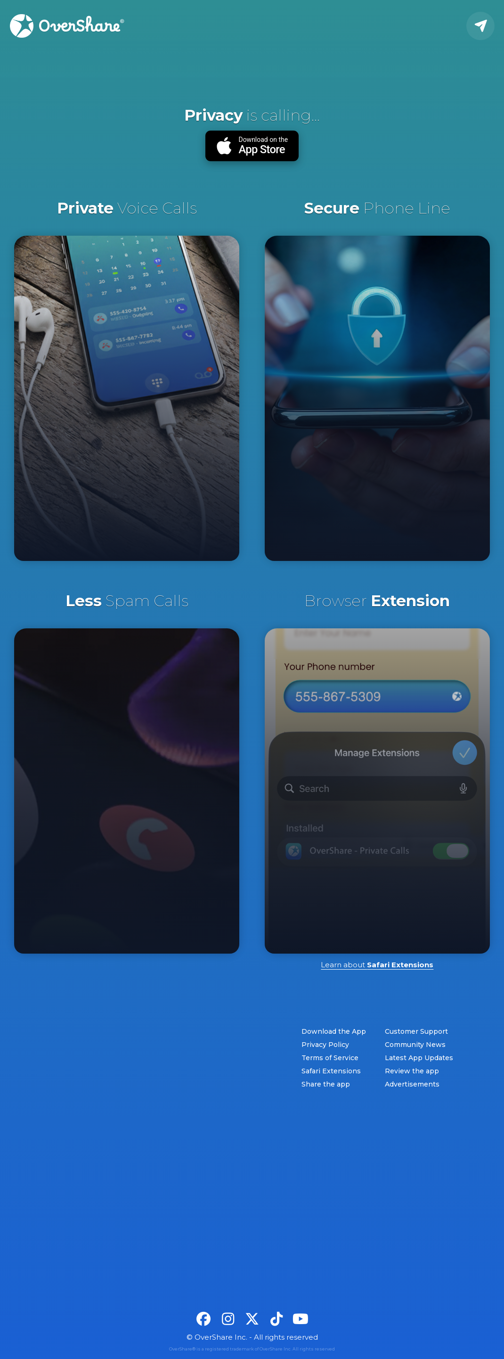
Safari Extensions (331, 1071)
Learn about (377, 964)
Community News (415, 1044)
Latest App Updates (419, 1058)
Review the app (412, 1071)
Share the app (325, 1084)
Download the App (333, 1031)
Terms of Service (329, 1058)
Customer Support (416, 1031)
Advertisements (412, 1084)
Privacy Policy (325, 1044)
